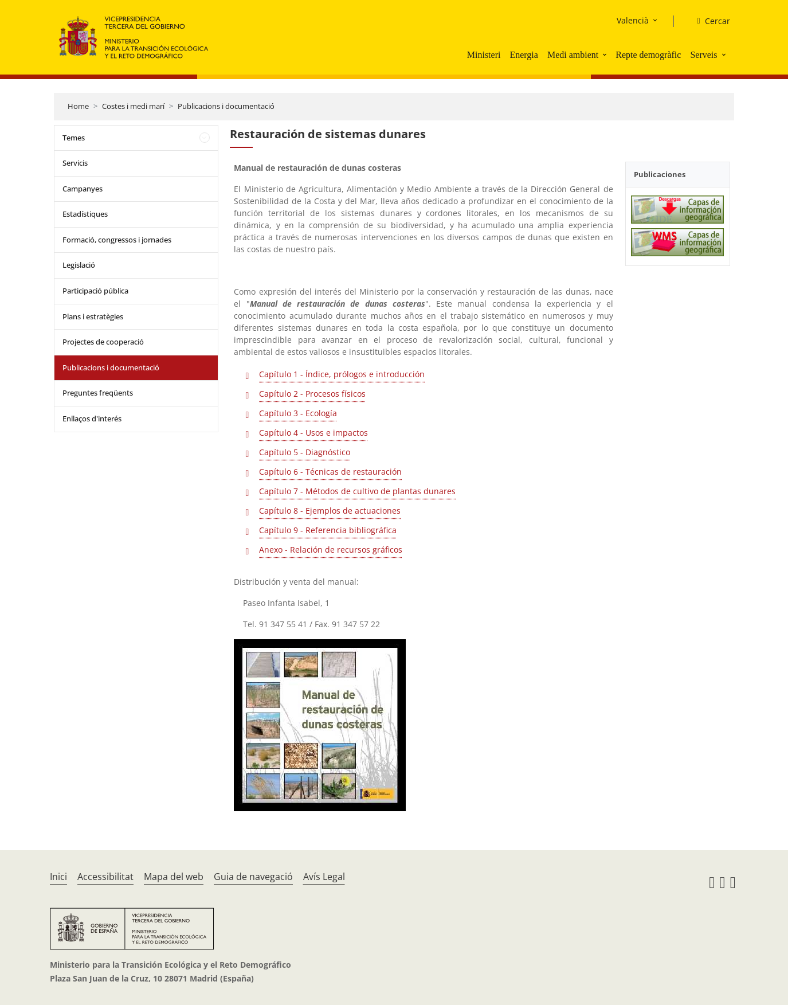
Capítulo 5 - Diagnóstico (304, 452)
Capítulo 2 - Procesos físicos (312, 393)
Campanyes (82, 188)
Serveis (703, 55)
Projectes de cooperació (103, 342)
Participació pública (95, 291)
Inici (58, 876)
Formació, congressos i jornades (116, 239)
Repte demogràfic (648, 55)
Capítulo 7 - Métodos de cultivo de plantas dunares (357, 491)
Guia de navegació (253, 876)
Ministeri (484, 55)
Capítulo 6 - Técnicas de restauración (330, 471)
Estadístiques (85, 214)
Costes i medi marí (133, 106)
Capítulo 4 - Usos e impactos (313, 432)
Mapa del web (173, 876)
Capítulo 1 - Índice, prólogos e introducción (342, 374)
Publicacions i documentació (226, 106)
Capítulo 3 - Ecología (298, 413)
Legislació (78, 265)
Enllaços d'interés (91, 418)
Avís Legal (324, 876)
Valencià (633, 20)
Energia (523, 55)
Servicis (75, 163)
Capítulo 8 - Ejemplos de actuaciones (330, 510)
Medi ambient (572, 55)
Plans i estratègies (92, 316)
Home (78, 106)
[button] (606, 54)
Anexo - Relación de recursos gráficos (330, 549)
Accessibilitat (105, 876)
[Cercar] (709, 21)
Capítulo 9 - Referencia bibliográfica (328, 530)
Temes (73, 137)
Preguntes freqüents (97, 393)
